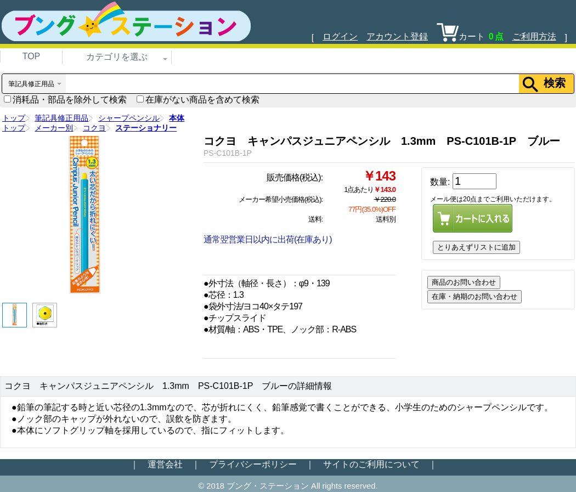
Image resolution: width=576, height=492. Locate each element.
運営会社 (165, 464)
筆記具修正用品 (61, 118)
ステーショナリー (146, 127)
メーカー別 (54, 127)
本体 (176, 118)
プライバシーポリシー (253, 464)
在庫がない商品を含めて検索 (198, 99)
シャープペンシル (129, 118)
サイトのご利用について (371, 464)
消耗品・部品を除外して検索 (65, 99)
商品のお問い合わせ (464, 282)
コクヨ (94, 127)
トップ (13, 118)
